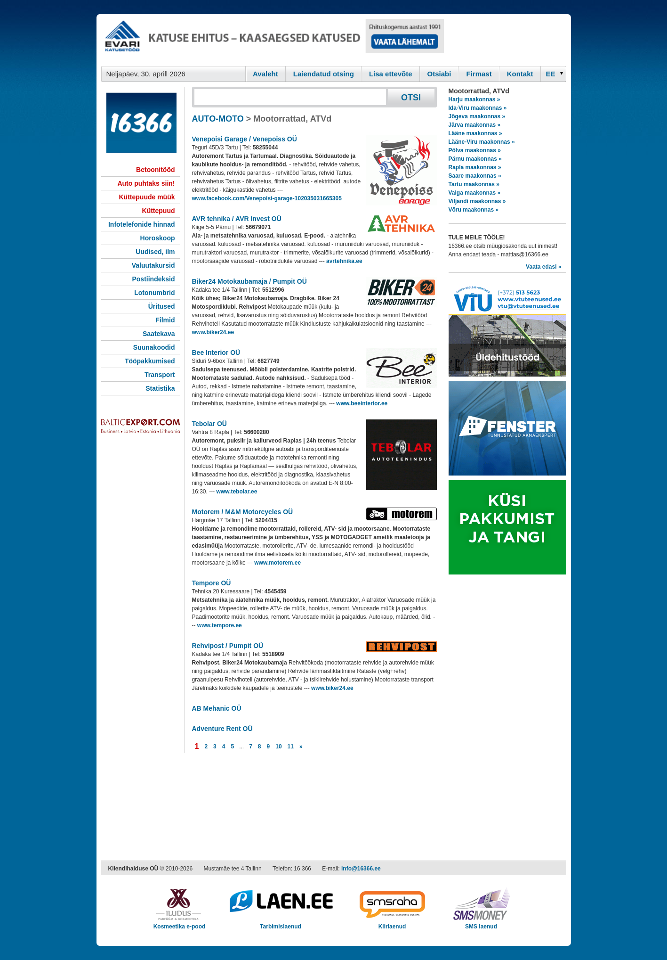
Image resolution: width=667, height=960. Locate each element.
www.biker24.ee (213, 332)
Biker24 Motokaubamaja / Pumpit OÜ (249, 281)
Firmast (478, 74)
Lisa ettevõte (390, 74)
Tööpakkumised (150, 361)
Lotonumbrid (154, 292)
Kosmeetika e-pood (179, 923)
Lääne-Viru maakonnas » (482, 142)
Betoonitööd (155, 169)
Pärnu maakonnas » (475, 159)
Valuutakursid (153, 265)
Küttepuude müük (147, 197)
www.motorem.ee (277, 562)
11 (291, 746)
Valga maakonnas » (475, 192)
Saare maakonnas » (475, 175)
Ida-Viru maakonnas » (478, 108)
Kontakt (520, 74)
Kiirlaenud (392, 923)
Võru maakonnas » (474, 209)
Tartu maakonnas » (474, 184)
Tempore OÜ (211, 583)
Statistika (160, 388)
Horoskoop (157, 238)
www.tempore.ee (219, 625)
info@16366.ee (361, 868)
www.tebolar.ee (237, 491)
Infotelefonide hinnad (141, 224)
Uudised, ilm (155, 251)
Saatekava (159, 333)
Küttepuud (158, 210)
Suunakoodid (154, 347)
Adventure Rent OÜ (222, 728)
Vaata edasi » (543, 266)
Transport (160, 374)
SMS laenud (481, 923)
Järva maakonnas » (475, 125)
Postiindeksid (153, 279)
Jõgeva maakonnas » (477, 116)
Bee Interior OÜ (216, 352)
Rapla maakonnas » (475, 167)
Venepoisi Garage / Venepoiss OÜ (244, 139)
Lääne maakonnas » (475, 133)
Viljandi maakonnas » (477, 201)
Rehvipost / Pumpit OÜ (228, 645)
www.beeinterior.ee (361, 403)
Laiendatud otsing (323, 74)
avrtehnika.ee (344, 261)
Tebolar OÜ (209, 423)
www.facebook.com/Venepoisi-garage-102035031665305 (267, 198)
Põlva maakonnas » (475, 150)
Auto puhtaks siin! (146, 183)
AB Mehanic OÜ (216, 708)
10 (278, 746)
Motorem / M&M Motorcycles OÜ (242, 512)
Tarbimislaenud (280, 923)
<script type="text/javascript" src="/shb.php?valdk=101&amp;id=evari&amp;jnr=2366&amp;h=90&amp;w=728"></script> (272, 40)
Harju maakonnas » (474, 99)
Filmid (165, 320)
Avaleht (265, 74)
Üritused (161, 306)
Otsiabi (439, 74)
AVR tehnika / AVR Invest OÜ (236, 218)
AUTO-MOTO (218, 118)
